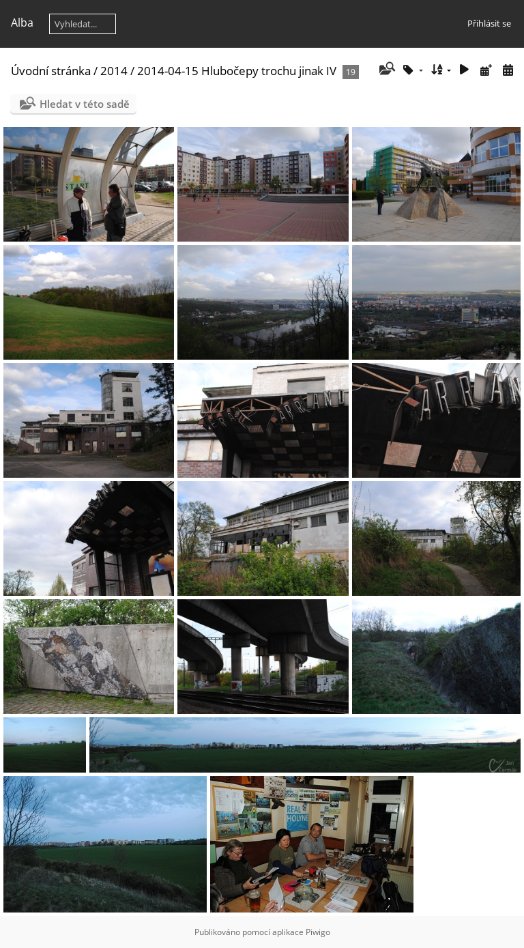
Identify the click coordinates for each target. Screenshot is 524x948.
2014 (114, 70)
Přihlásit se (489, 23)
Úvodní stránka (51, 70)
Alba (22, 22)
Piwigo (318, 932)
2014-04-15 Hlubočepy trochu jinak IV (236, 70)
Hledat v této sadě (85, 104)
